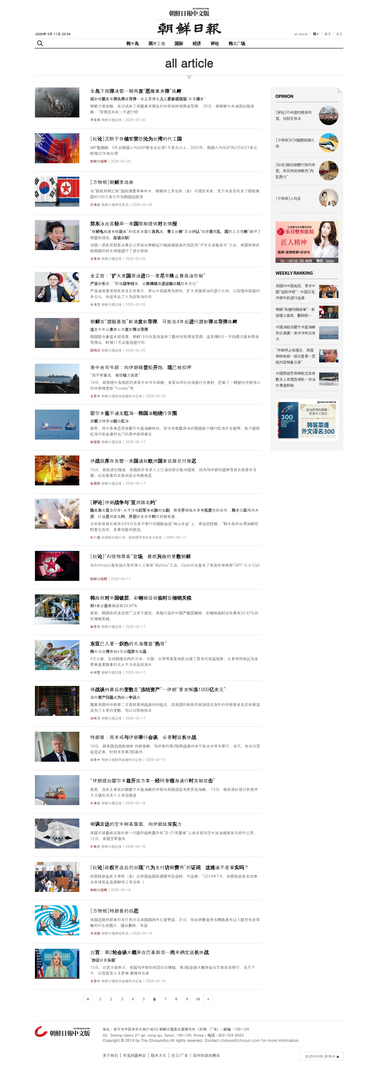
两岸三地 (156, 43)
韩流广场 (237, 43)
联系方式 (158, 1055)
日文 (339, 34)
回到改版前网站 (206, 1055)
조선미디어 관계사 (320, 1056)
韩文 (316, 34)
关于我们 (110, 1055)
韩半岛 (132, 43)
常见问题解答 (134, 1055)
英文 (327, 34)
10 (198, 999)
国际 (179, 43)
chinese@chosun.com (240, 1040)
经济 (197, 43)
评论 (214, 43)
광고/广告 (179, 1055)
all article (301, 34)
